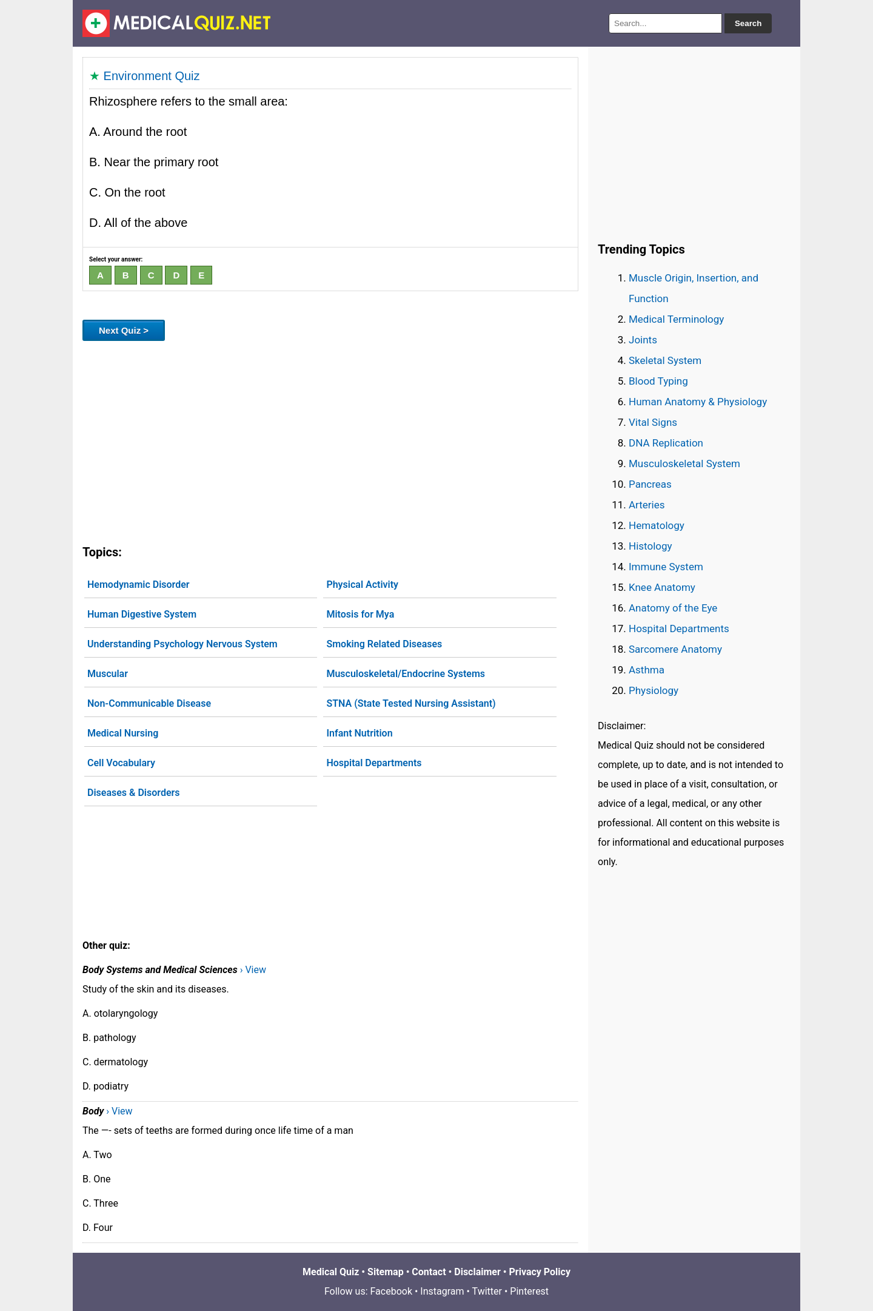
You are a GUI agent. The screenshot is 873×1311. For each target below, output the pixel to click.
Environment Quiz (152, 76)
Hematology (656, 525)
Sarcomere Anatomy (675, 649)
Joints (643, 340)
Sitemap (385, 1272)
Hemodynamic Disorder (138, 584)
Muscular (107, 673)
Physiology (653, 690)
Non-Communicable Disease (149, 703)
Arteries (647, 505)
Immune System (666, 567)
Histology (650, 546)
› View (253, 970)
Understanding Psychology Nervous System (182, 644)
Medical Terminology (676, 319)
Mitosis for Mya (360, 614)
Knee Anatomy (662, 587)
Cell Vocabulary (121, 763)
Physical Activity (362, 584)
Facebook (391, 1291)
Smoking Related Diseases (384, 644)
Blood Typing (658, 381)
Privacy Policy (539, 1272)
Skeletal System (665, 360)
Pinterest (529, 1291)
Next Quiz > (124, 330)
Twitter (487, 1291)
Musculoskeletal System (684, 463)
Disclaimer (477, 1272)
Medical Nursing (122, 733)
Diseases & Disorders (133, 792)
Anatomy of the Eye (673, 608)
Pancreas (650, 484)
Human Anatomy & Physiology (698, 402)
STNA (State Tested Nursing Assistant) (410, 703)
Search (748, 23)
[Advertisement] (330, 440)
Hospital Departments (373, 763)
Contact (429, 1272)
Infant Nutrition (359, 733)
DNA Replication (666, 443)
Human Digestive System (141, 614)
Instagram (442, 1291)
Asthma (646, 670)
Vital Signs (653, 422)
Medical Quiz (331, 1272)
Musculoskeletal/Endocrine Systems (405, 673)
